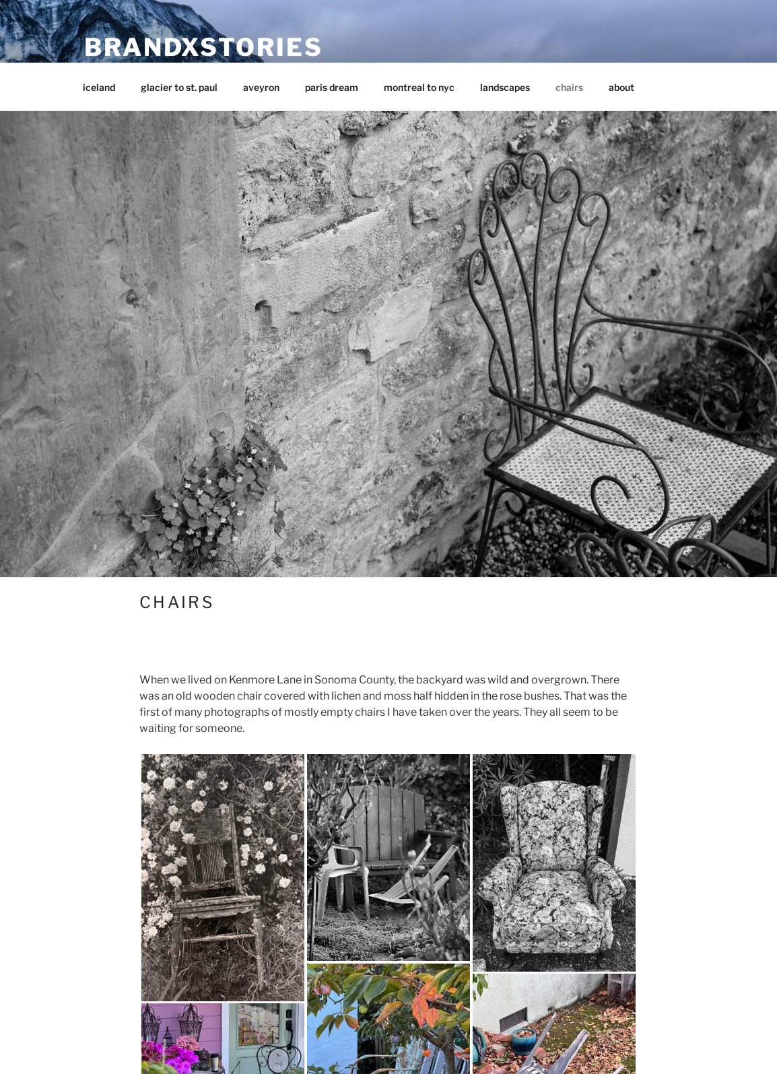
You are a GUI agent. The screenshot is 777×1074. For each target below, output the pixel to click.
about (621, 87)
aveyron (261, 87)
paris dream (331, 87)
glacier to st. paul (179, 87)
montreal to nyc (419, 87)
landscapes (505, 87)
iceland (99, 87)
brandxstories (203, 47)
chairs (569, 87)
